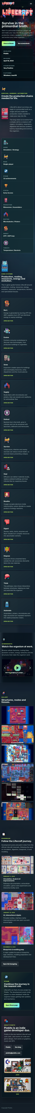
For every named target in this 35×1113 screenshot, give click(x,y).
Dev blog (18, 1047)
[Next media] (30, 668)
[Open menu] (31, 4)
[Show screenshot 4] (16, 673)
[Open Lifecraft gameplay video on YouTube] (17, 668)
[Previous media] (5, 668)
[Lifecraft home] (8, 3)
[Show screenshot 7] (21, 673)
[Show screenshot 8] (23, 673)
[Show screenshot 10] (17, 674)
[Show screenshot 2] (13, 673)
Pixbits (8, 1047)
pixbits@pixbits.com (13, 1053)
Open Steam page (12, 1005)
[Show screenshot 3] (15, 673)
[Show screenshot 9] (24, 673)
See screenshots (23, 43)
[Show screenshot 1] (11, 673)
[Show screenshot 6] (19, 673)
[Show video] (10, 673)
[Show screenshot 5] (18, 673)
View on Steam (8, 43)
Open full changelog (10, 964)
